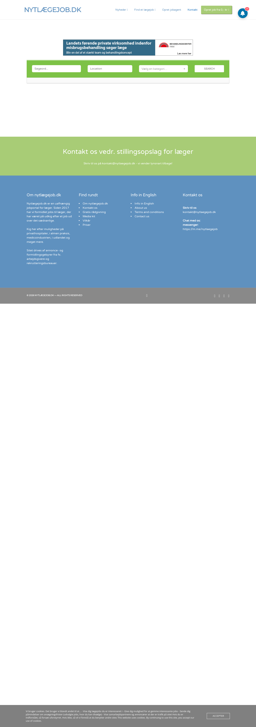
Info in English (144, 203)
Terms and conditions (149, 212)
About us (141, 208)
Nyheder (120, 9)
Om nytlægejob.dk (95, 203)
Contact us (142, 216)
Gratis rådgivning (94, 212)
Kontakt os (90, 208)
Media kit (89, 216)
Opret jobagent (171, 9)
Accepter (217, 717)
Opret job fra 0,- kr (215, 9)
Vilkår (86, 220)
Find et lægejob (144, 9)
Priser (86, 225)
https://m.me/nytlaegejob (200, 229)
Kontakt (193, 9)
